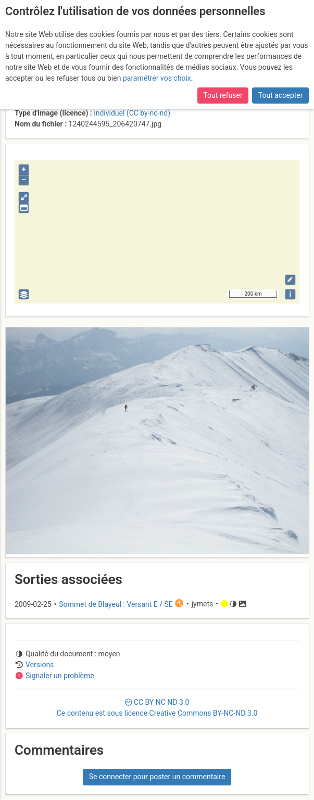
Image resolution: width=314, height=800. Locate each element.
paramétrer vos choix (157, 78)
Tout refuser (222, 95)
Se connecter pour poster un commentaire (157, 776)
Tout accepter (280, 95)
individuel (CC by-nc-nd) (132, 113)
